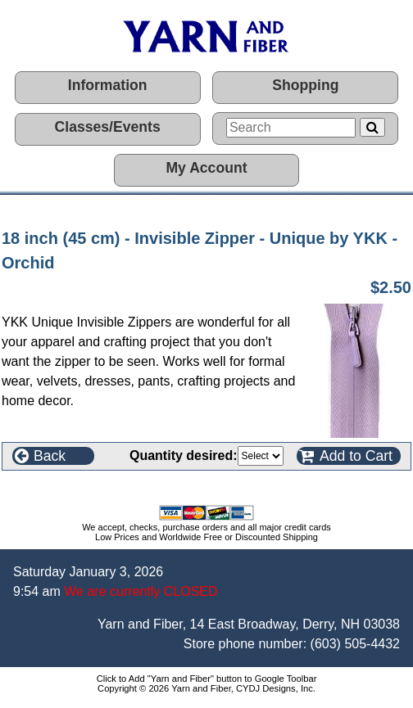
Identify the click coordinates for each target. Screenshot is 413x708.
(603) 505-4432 (355, 644)
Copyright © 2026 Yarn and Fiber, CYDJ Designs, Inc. (206, 688)
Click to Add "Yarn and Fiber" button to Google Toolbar (207, 678)
